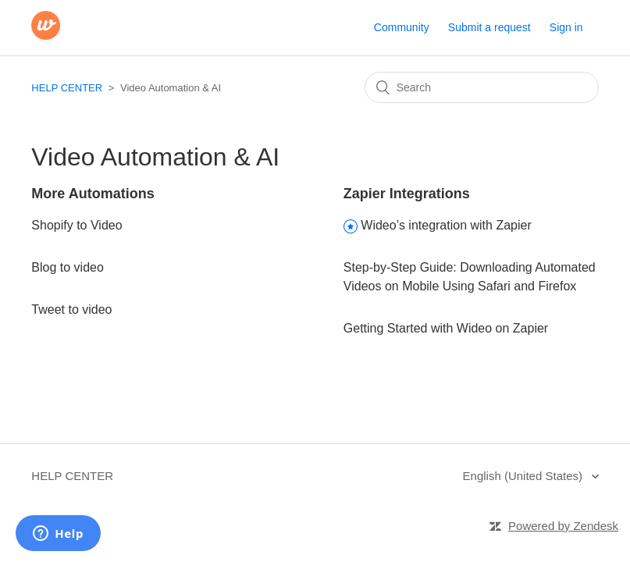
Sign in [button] (566, 27)
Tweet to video (71, 309)
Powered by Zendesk (563, 525)
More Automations (92, 193)
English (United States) (524, 475)
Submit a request (489, 27)
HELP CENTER (66, 88)
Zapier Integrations (406, 193)
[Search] (482, 87)
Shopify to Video (76, 225)
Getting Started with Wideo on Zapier (445, 328)
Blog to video (67, 267)
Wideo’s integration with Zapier (446, 225)
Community (401, 27)
